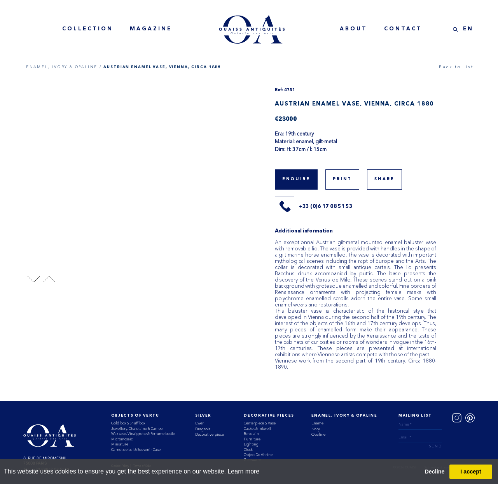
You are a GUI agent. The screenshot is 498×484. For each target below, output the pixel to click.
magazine (151, 29)
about (353, 29)
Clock (248, 449)
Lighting (251, 444)
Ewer (199, 423)
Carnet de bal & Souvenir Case (136, 449)
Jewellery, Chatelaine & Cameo (137, 428)
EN (468, 29)
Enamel (318, 423)
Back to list (456, 66)
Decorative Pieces (269, 415)
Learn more (243, 471)
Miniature (119, 444)
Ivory (315, 428)
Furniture (252, 439)
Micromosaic (122, 439)
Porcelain (251, 433)
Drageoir (202, 428)
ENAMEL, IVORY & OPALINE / (64, 67)
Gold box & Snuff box (128, 423)
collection (87, 29)
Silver (203, 415)
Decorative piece (209, 434)
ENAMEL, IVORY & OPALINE (344, 415)
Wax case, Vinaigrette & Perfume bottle (143, 433)
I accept (470, 471)
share (384, 179)
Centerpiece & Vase (260, 423)
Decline (434, 471)
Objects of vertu (135, 415)
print (342, 179)
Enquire (296, 179)
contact (403, 29)
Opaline (318, 434)
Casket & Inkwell (257, 428)
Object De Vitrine (258, 454)
